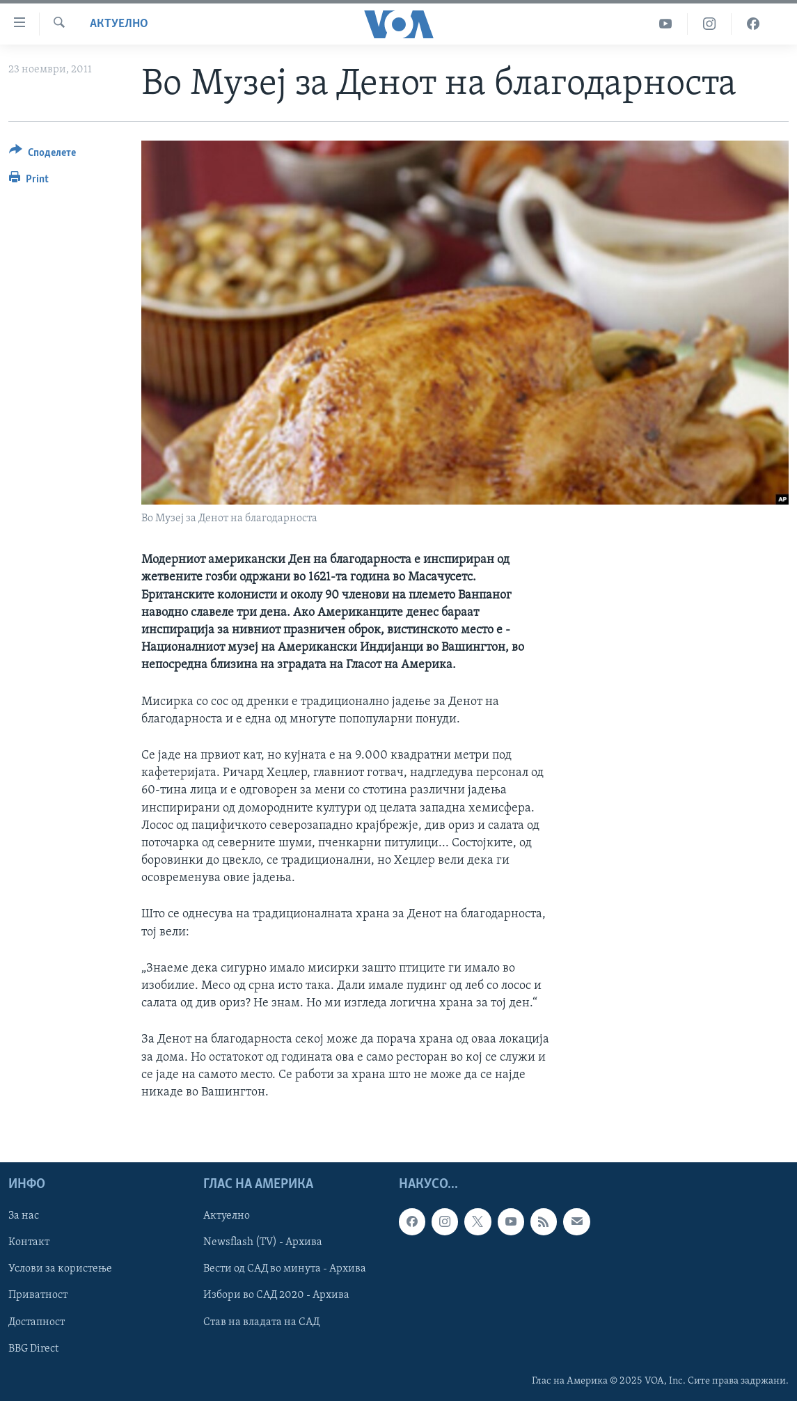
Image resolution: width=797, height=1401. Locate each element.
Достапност (36, 1322)
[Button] (42, 155)
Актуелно (119, 24)
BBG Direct (33, 1348)
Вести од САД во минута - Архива (284, 1269)
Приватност (38, 1295)
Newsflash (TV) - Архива (262, 1243)
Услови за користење (60, 1269)
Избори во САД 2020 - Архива (276, 1295)
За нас (23, 1216)
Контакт (28, 1243)
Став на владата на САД (261, 1322)
